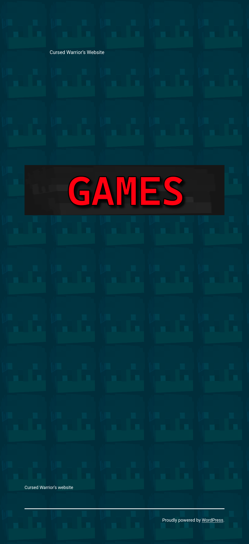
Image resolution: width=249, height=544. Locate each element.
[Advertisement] (124, 115)
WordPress (212, 520)
